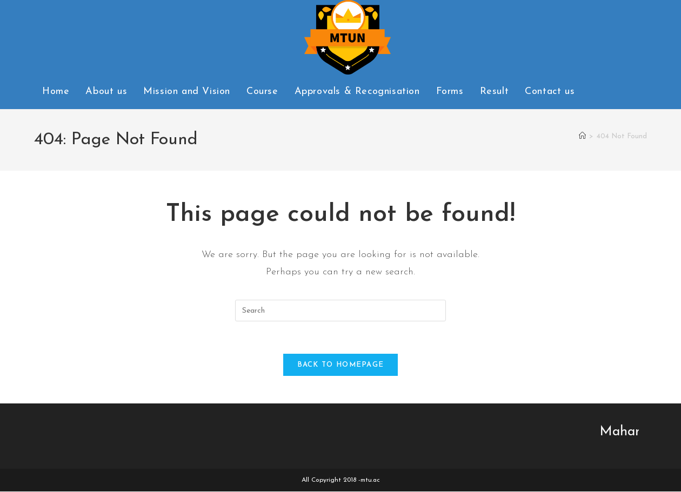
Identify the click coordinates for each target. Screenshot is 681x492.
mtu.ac (370, 480)
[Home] (582, 136)
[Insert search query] (340, 310)
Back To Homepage (340, 365)
